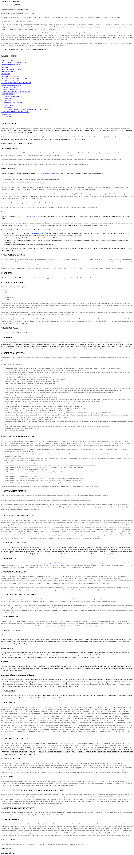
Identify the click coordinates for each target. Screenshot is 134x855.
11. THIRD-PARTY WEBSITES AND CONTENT (16, 83)
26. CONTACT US (6, 116)
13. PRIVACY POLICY (8, 87)
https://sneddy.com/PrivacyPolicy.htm (53, 563)
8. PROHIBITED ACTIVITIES (10, 76)
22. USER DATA (6, 107)
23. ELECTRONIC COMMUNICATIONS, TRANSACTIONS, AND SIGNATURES (26, 109)
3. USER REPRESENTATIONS (10, 65)
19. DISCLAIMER (6, 100)
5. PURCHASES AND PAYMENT (11, 69)
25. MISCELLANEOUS (8, 114)
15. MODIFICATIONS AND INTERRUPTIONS (15, 92)
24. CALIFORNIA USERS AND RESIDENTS (15, 112)
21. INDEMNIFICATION (8, 105)
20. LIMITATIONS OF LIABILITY (11, 103)
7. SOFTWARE (5, 74)
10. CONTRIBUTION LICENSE (11, 80)
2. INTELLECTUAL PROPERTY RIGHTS (14, 63)
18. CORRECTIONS (7, 98)
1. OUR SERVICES (7, 60)
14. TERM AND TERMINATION (11, 89)
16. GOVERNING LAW (8, 94)
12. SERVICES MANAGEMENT (11, 85)
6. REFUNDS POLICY (8, 71)
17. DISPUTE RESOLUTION (10, 96)
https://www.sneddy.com (22, 17)
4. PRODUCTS (5, 67)
